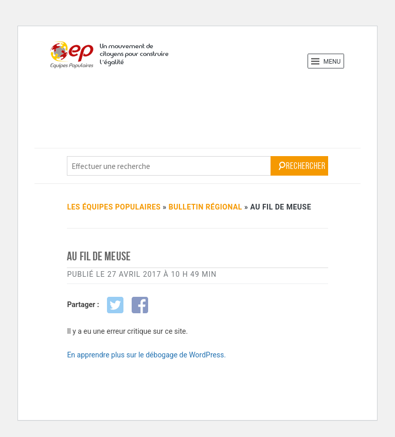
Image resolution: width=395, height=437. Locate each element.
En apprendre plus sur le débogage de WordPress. (146, 355)
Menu (326, 61)
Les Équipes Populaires (113, 207)
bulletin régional (205, 207)
